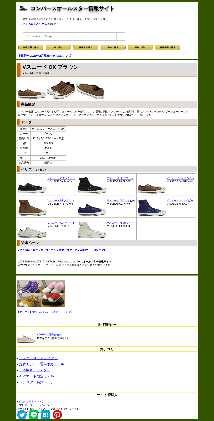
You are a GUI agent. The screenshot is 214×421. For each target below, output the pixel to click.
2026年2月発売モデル (50, 334)
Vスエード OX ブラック (61, 178)
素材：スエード (68, 250)
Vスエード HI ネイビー (180, 200)
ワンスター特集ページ (36, 382)
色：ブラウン (48, 250)
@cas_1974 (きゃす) (31, 401)
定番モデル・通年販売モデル (41, 364)
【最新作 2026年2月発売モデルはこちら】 (45, 55)
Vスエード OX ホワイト (61, 222)
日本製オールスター (34, 370)
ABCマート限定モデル (93, 250)
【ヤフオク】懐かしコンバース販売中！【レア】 (45, 311)
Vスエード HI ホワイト (120, 222)
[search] (73, 36)
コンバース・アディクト (38, 358)
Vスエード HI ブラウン (60, 200)
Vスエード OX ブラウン (180, 178)
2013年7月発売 (29, 250)
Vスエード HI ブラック (120, 178)
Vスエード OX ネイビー (121, 200)
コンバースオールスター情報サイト (72, 8)
